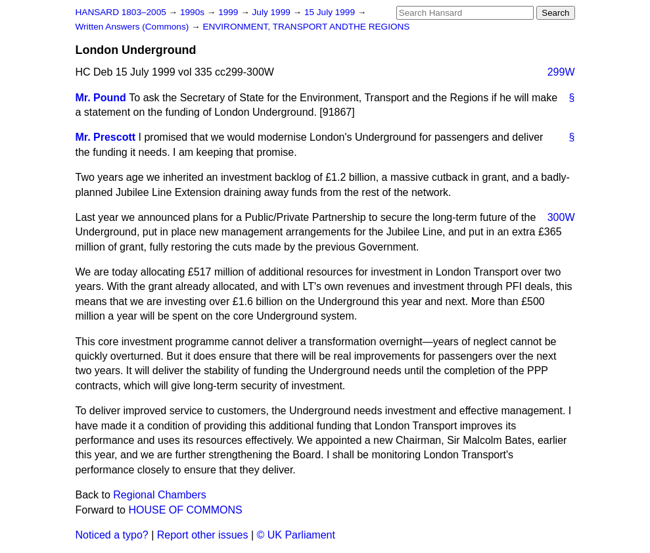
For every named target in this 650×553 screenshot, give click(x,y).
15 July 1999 (331, 12)
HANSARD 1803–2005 (121, 12)
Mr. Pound (101, 97)
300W (561, 217)
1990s (193, 12)
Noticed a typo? (112, 535)
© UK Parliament (296, 535)
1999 (229, 12)
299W (561, 72)
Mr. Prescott (106, 137)
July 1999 (272, 12)
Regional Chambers (159, 494)
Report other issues (202, 535)
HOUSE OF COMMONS (185, 510)
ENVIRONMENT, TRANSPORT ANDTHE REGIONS (305, 27)
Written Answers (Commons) (134, 27)
